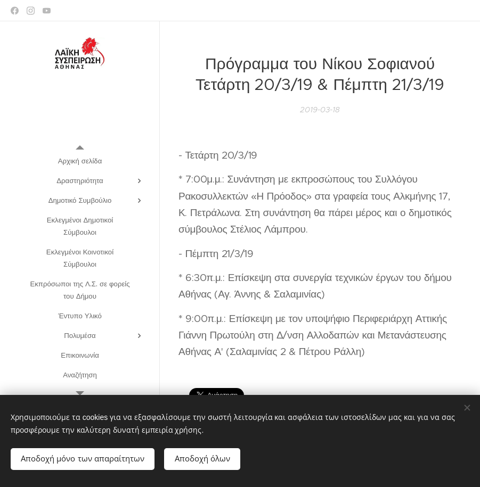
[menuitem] (80, 161)
